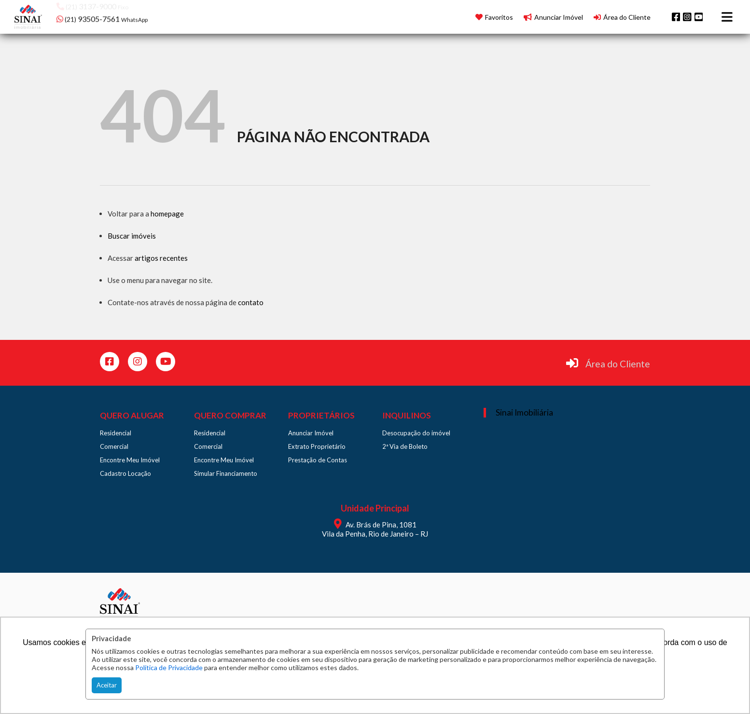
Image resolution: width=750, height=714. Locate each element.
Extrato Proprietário (317, 446)
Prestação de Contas (317, 460)
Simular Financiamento (225, 473)
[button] (118, 15)
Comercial (114, 446)
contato (251, 302)
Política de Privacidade (169, 667)
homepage (167, 213)
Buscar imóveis (132, 235)
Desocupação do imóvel (416, 433)
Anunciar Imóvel (310, 433)
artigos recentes (161, 258)
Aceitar (107, 685)
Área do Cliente (617, 363)
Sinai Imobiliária (524, 412)
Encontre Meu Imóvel (130, 460)
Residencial (115, 433)
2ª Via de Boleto (405, 446)
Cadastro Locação (125, 473)
